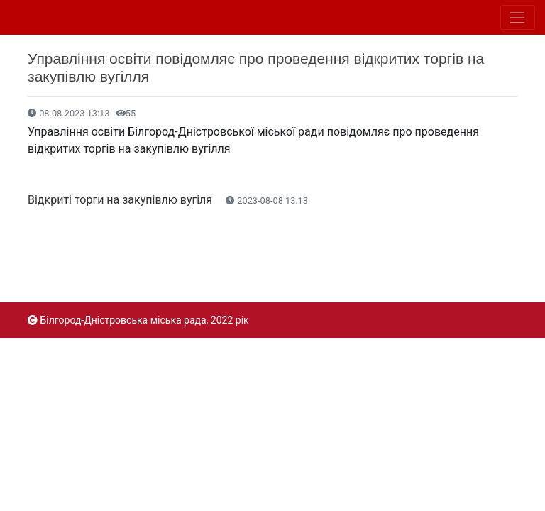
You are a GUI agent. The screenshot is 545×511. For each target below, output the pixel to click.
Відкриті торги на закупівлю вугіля (121, 200)
